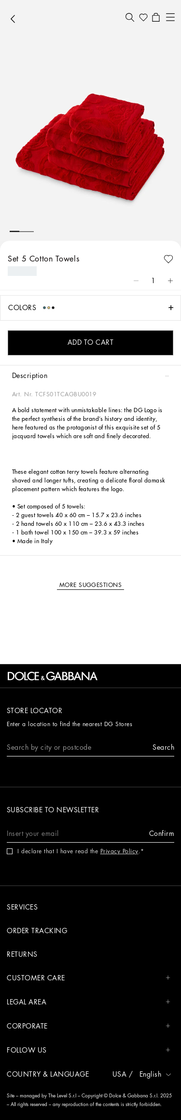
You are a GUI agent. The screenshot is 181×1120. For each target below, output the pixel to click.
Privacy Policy (119, 851)
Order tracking (37, 930)
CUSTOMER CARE (88, 978)
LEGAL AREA (88, 1002)
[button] (130, 17)
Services (22, 907)
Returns (22, 954)
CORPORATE (88, 1026)
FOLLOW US (88, 1050)
